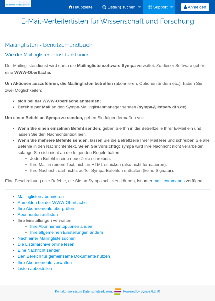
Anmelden (195, 7)
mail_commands (169, 180)
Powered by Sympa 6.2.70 (141, 291)
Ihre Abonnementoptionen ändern (62, 226)
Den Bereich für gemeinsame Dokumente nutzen (64, 256)
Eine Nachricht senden (39, 250)
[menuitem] (81, 7)
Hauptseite (81, 7)
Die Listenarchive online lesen (46, 244)
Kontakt (60, 291)
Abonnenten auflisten (38, 214)
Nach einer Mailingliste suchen (46, 238)
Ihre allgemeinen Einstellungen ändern (66, 232)
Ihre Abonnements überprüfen (46, 208)
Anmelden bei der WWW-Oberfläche (52, 202)
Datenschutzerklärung (98, 291)
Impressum (74, 291)
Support (158, 7)
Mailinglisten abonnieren (41, 196)
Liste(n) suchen (118, 7)
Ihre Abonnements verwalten (45, 262)
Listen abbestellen (35, 268)
